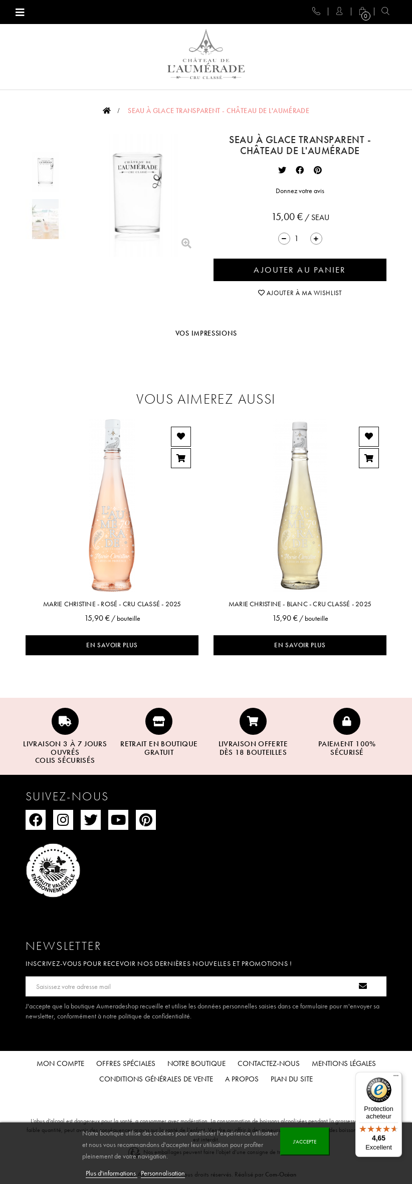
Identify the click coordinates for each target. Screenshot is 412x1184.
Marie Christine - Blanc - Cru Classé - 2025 (300, 603)
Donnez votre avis (300, 190)
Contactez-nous (269, 1063)
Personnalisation (163, 1172)
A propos (242, 1079)
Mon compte (60, 1063)
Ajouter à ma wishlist (300, 293)
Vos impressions (206, 333)
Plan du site (292, 1079)
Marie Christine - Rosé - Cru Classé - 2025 (112, 603)
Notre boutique (196, 1063)
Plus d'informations (111, 1172)
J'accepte (304, 1141)
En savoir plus (112, 645)
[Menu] (396, 1078)
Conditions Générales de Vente (156, 1079)
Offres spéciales (125, 1063)
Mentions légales (344, 1063)
